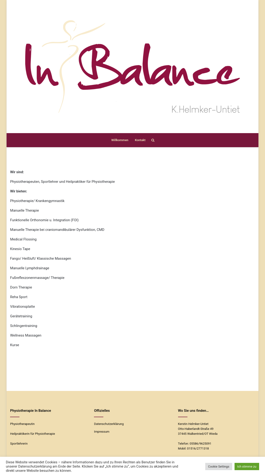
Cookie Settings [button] (218, 466)
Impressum (101, 431)
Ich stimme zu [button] (246, 466)
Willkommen (119, 140)
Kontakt (140, 140)
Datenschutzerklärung (109, 424)
